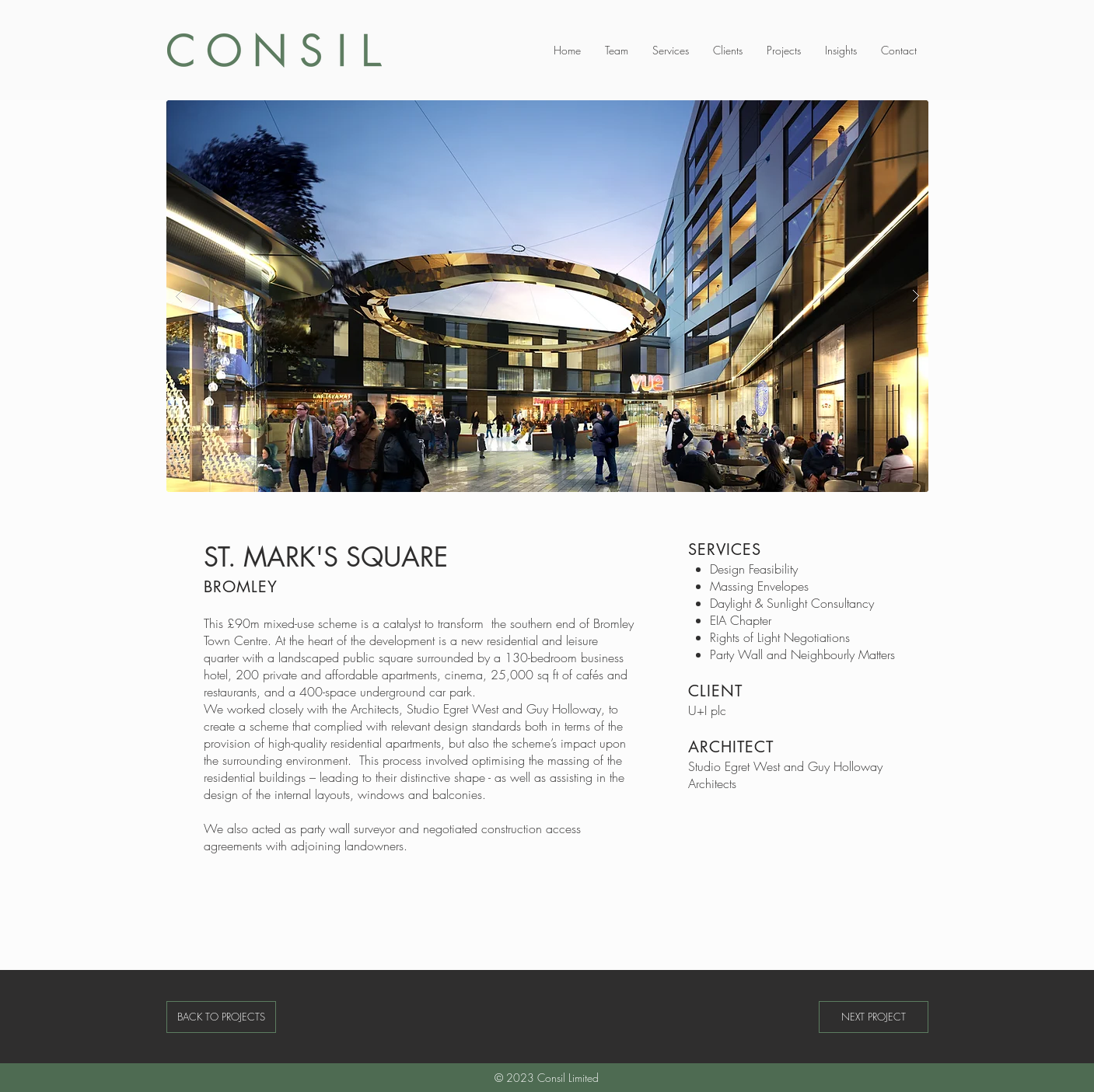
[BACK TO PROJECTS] (221, 1017)
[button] (547, 296)
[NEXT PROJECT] (873, 1017)
